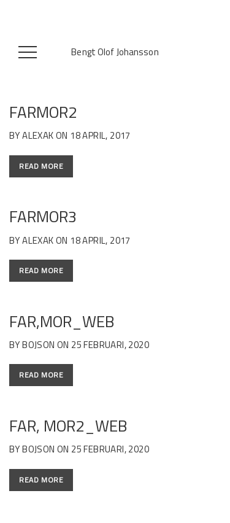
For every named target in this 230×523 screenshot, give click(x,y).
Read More (41, 166)
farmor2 (43, 112)
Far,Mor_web (61, 321)
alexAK (37, 135)
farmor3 (43, 216)
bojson (38, 345)
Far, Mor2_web (68, 426)
